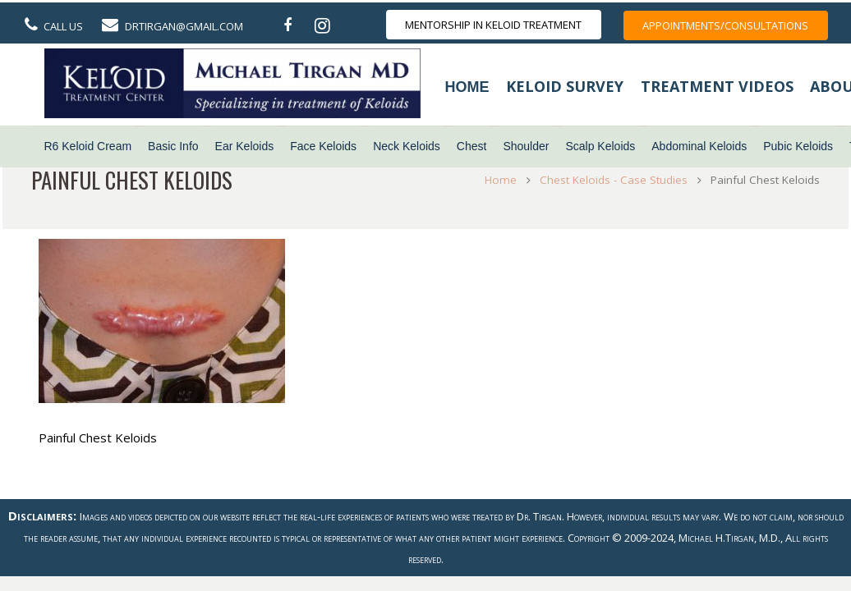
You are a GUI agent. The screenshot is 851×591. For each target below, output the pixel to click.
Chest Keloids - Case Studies (609, 179)
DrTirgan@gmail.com (184, 26)
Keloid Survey (564, 86)
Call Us (63, 26)
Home (467, 87)
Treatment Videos (717, 86)
